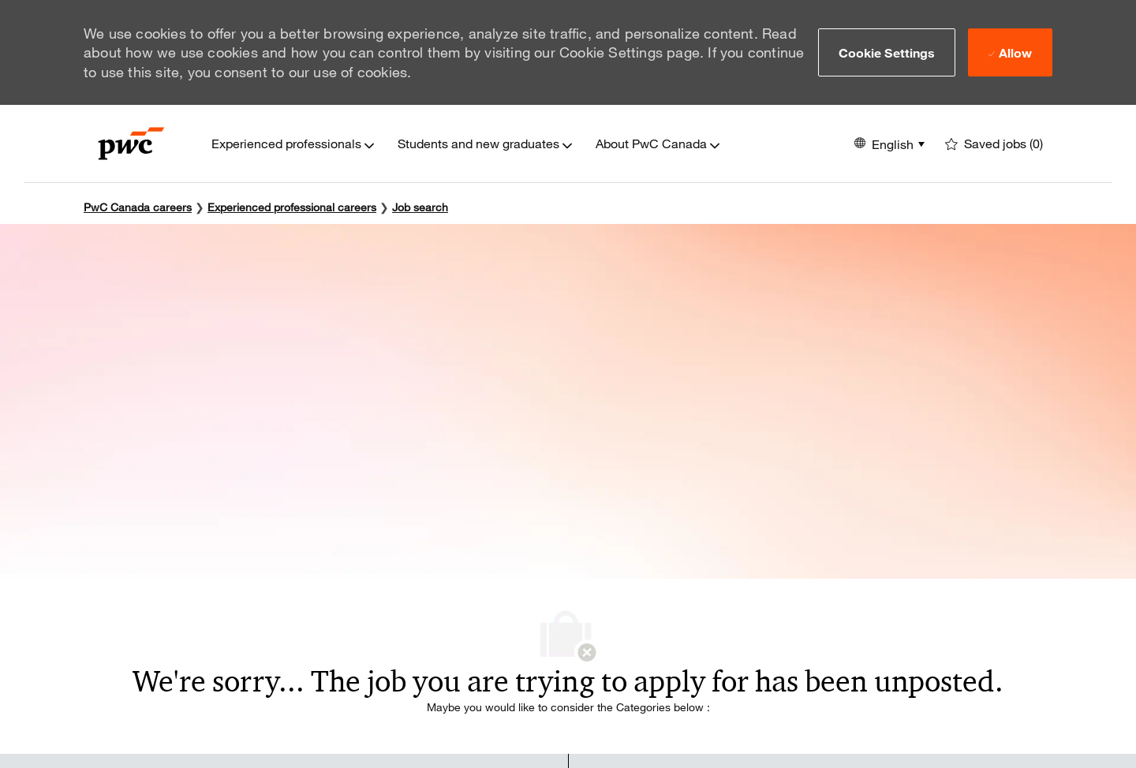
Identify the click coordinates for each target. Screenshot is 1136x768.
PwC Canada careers (138, 207)
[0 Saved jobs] (994, 143)
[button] (887, 52)
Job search (420, 207)
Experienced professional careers (291, 207)
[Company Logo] (131, 143)
